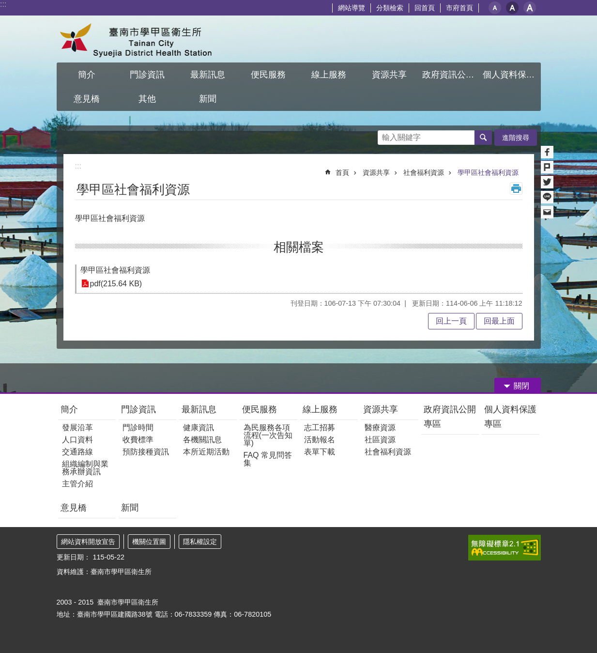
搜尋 (385, 135)
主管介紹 (77, 484)
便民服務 (259, 409)
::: (3, 4)
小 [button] (495, 7)
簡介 (69, 409)
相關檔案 (299, 247)
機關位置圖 (149, 541)
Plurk (547, 167)
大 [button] (529, 7)
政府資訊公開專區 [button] (451, 74)
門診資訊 (138, 409)
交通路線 (77, 452)
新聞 (129, 508)
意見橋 (74, 508)
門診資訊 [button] (147, 74)
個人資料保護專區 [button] (512, 74)
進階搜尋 (515, 137)
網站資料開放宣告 (88, 541)
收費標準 (137, 439)
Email (547, 212)
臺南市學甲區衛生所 (142, 39)
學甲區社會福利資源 (488, 172)
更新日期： (74, 557)
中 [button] (512, 7)
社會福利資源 (423, 172)
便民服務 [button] (268, 74)
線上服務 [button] (328, 74)
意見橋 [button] (87, 99)
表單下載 (319, 452)
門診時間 (137, 427)
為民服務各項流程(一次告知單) (268, 435)
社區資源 (380, 439)
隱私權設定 (200, 541)
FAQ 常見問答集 (268, 459)
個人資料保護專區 (510, 416)
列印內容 (516, 188)
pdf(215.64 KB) (116, 284)
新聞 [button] (207, 99)
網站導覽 (351, 8)
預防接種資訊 (145, 452)
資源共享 (376, 172)
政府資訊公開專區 (450, 416)
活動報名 (319, 439)
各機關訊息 (202, 439)
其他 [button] (147, 99)
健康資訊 (198, 427)
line (547, 197)
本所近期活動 (206, 452)
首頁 (342, 172)
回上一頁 (451, 321)
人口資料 (77, 439)
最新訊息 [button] (207, 74)
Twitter (547, 182)
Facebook (547, 152)
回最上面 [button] (499, 321)
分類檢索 (389, 8)
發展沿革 (77, 427)
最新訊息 (199, 409)
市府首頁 (459, 8)
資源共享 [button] (389, 74)
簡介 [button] (86, 74)
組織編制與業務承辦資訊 (85, 468)
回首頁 (424, 8)
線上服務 (320, 409)
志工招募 (319, 427)
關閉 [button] (521, 386)
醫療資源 (380, 427)
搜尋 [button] (483, 137)
